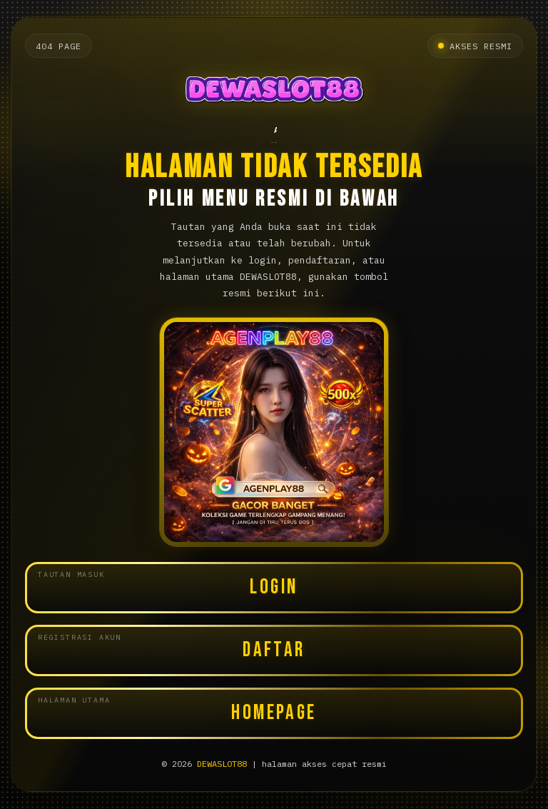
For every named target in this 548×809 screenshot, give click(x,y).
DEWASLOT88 (222, 763)
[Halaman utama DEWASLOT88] (274, 92)
